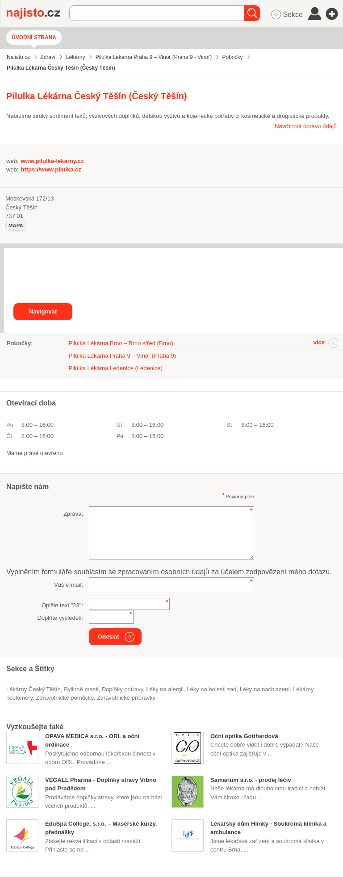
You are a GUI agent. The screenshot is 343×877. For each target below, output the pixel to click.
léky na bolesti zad (211, 689)
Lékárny (303, 689)
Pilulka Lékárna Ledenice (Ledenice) (116, 368)
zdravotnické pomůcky (64, 697)
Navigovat (43, 311)
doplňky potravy (122, 689)
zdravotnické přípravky (126, 697)
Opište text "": (62, 605)
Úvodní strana (34, 37)
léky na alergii (165, 689)
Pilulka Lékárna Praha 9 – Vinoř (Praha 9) (122, 355)
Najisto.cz (38, 13)
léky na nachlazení (265, 689)
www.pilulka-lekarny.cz (52, 161)
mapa (15, 225)
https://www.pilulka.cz (51, 169)
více (319, 342)
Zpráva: (73, 513)
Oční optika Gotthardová (244, 736)
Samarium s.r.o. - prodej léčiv (250, 780)
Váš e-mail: (68, 584)
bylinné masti (81, 689)
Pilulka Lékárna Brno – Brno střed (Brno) (121, 343)
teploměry (19, 697)
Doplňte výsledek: (60, 617)
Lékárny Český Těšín (33, 689)
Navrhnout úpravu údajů (306, 126)
